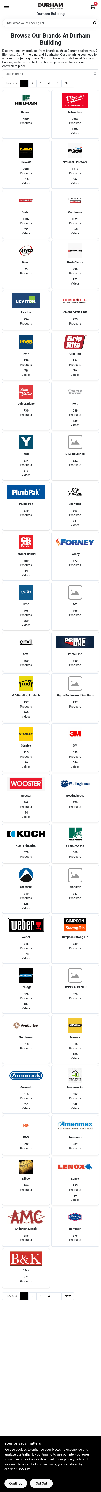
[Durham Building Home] (50, 6)
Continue (15, 1483)
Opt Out (41, 1483)
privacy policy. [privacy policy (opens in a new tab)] (74, 1459)
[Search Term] (50, 23)
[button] (26, 114)
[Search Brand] (50, 73)
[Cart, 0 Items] (93, 7)
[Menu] (6, 6)
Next (68, 83)
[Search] (95, 22)
